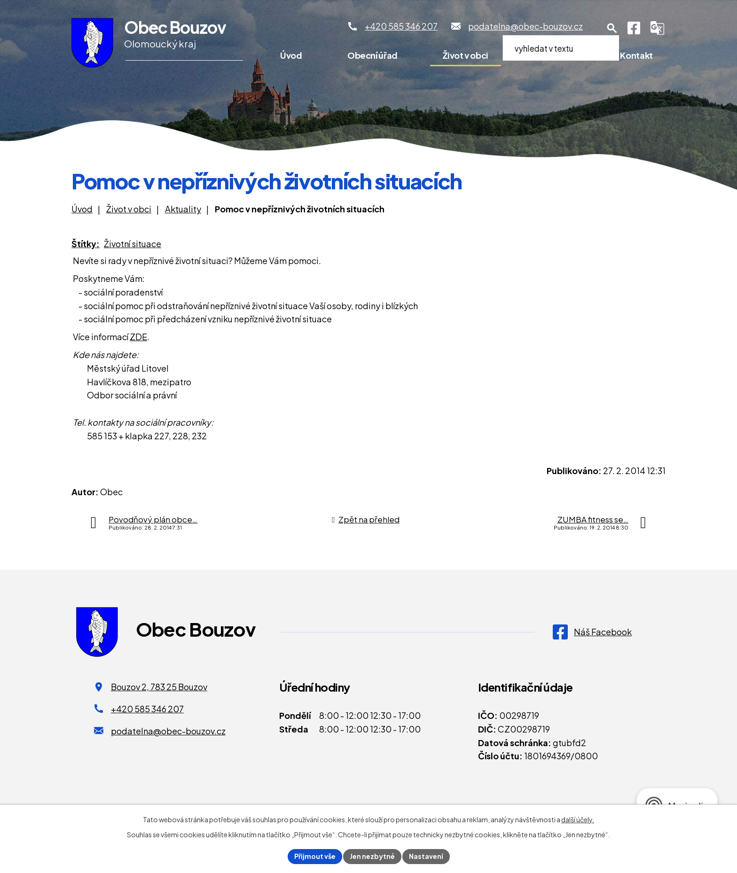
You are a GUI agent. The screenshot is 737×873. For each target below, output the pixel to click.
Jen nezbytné (372, 856)
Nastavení (426, 856)
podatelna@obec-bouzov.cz (168, 730)
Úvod (291, 55)
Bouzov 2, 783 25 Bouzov (159, 686)
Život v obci (465, 55)
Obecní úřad (372, 55)
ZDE (138, 336)
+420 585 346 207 (147, 708)
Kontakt (636, 55)
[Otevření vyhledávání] (612, 28)
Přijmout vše (315, 856)
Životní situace (132, 243)
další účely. (577, 819)
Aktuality (183, 208)
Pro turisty (554, 55)
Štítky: (85, 243)
